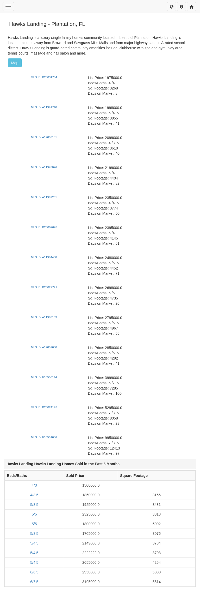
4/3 (34, 485)
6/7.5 (34, 582)
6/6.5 (34, 572)
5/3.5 (34, 504)
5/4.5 (34, 543)
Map (14, 63)
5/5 (34, 514)
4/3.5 (34, 495)
